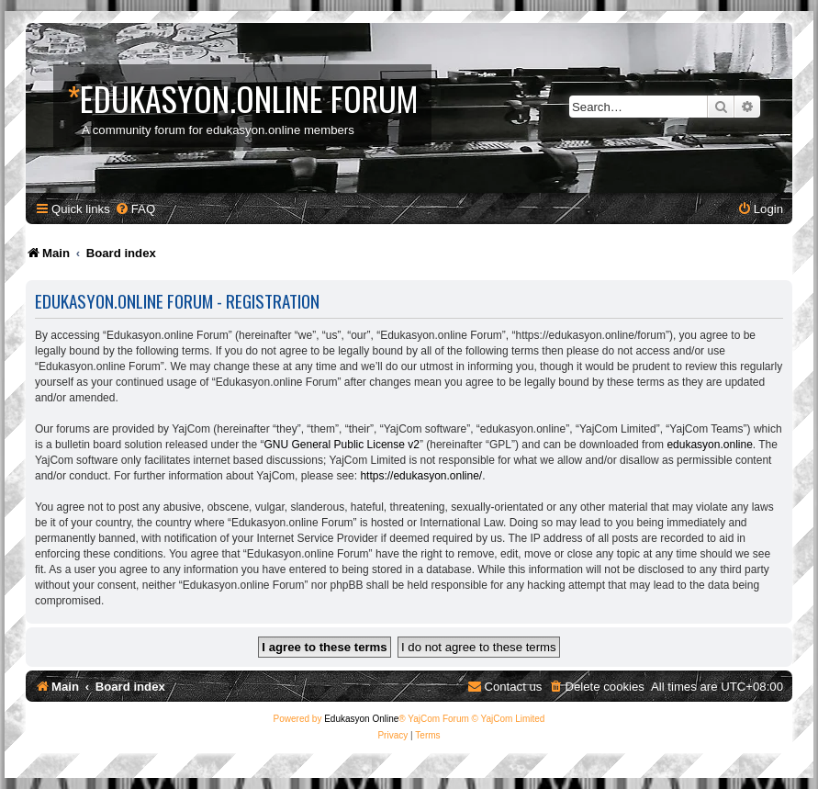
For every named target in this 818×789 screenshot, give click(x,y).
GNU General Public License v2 (342, 444)
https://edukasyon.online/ (421, 475)
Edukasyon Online (361, 719)
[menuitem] (135, 209)
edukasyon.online (709, 444)
